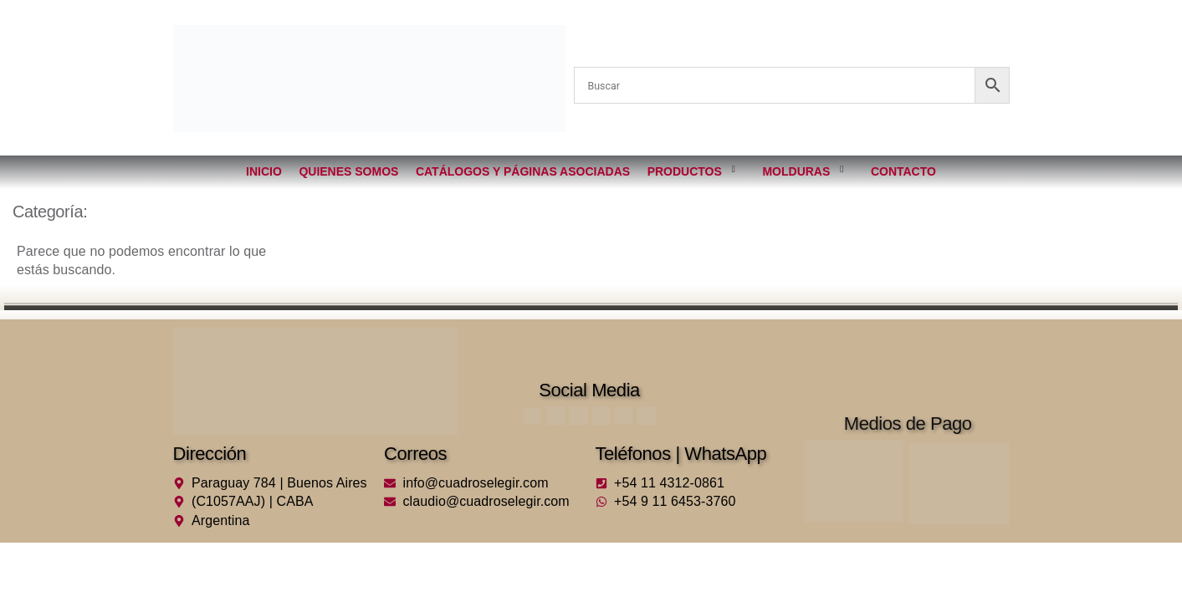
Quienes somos (349, 171)
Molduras (802, 168)
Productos (690, 168)
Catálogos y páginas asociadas (523, 171)
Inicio (265, 171)
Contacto (902, 171)
